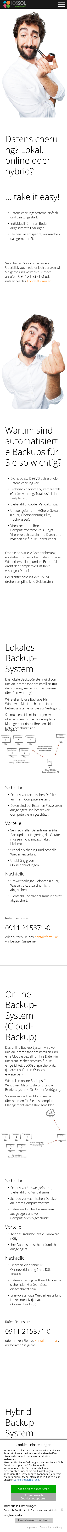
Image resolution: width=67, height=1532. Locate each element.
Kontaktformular (39, 281)
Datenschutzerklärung (26, 1479)
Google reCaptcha (33, 1515)
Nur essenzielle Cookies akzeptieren (33, 1496)
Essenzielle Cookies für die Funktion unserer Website (33, 1510)
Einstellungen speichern (33, 1520)
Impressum (32, 1527)
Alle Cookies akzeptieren (33, 1489)
